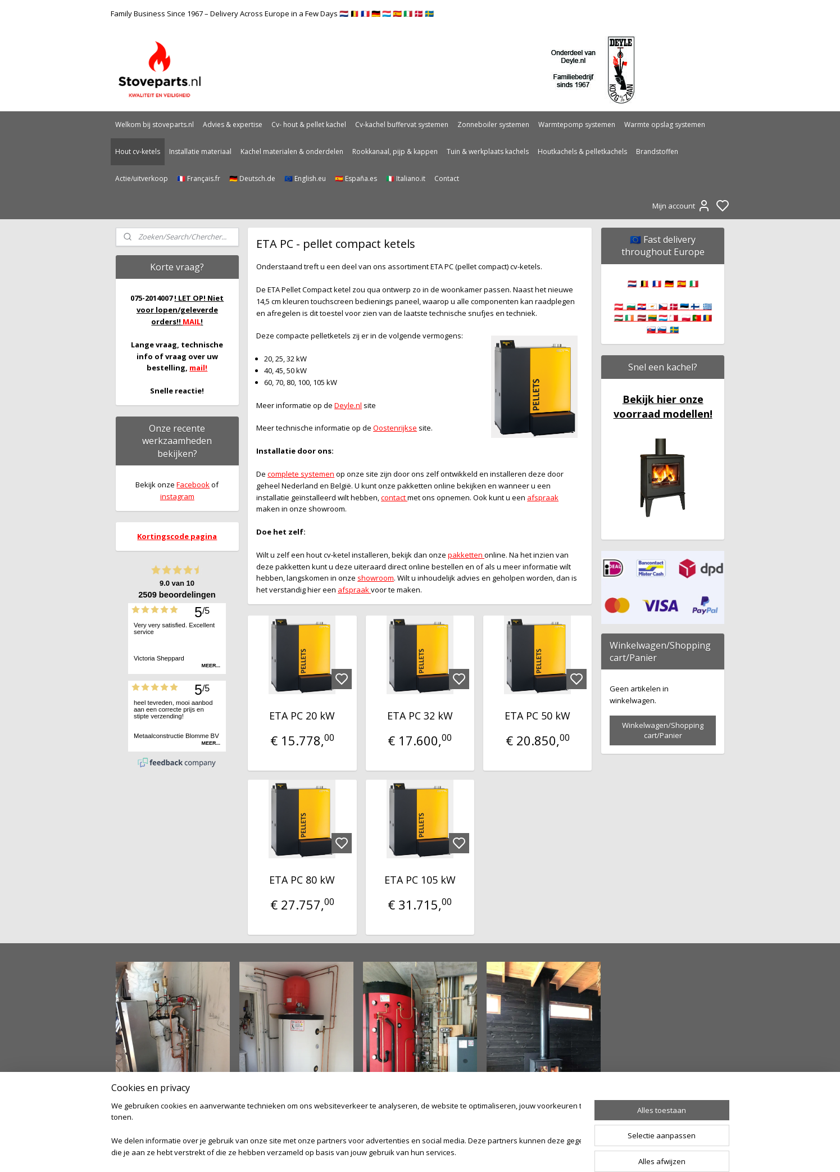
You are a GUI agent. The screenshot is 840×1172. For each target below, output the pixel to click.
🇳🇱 (632, 283)
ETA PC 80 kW (302, 879)
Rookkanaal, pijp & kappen (395, 151)
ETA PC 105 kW (420, 879)
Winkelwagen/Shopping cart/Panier (662, 730)
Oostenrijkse (395, 428)
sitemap (456, 1151)
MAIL (192, 321)
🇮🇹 (693, 283)
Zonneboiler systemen (493, 124)
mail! (198, 368)
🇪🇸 (681, 283)
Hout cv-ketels (137, 151)
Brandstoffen (657, 151)
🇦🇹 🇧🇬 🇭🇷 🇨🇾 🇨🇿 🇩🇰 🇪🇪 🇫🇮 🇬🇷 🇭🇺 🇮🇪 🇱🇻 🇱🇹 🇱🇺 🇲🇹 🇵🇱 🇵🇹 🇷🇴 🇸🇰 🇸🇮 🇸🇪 (663, 318)
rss (479, 1151)
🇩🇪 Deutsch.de (252, 178)
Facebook (193, 484)
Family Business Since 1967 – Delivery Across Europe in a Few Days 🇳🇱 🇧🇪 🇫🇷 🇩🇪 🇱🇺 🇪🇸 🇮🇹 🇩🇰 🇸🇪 (272, 13)
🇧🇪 (644, 283)
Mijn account (681, 205)
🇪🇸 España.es (356, 178)
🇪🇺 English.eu (305, 178)
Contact (446, 178)
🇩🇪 (669, 283)
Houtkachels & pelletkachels (582, 151)
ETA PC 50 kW (537, 715)
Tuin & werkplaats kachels (488, 151)
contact (394, 497)
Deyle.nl (348, 405)
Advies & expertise (232, 124)
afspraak (543, 497)
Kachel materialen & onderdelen (291, 151)
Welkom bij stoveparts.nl (154, 124)
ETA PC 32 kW (420, 715)
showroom (375, 578)
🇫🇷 (656, 283)
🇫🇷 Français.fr (198, 178)
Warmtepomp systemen (576, 124)
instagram (177, 496)
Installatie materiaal (200, 151)
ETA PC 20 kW (302, 715)
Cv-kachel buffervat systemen (401, 124)
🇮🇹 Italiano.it (405, 178)
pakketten (466, 555)
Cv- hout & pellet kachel (308, 124)
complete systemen (300, 474)
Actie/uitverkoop (141, 178)
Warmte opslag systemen (664, 124)
